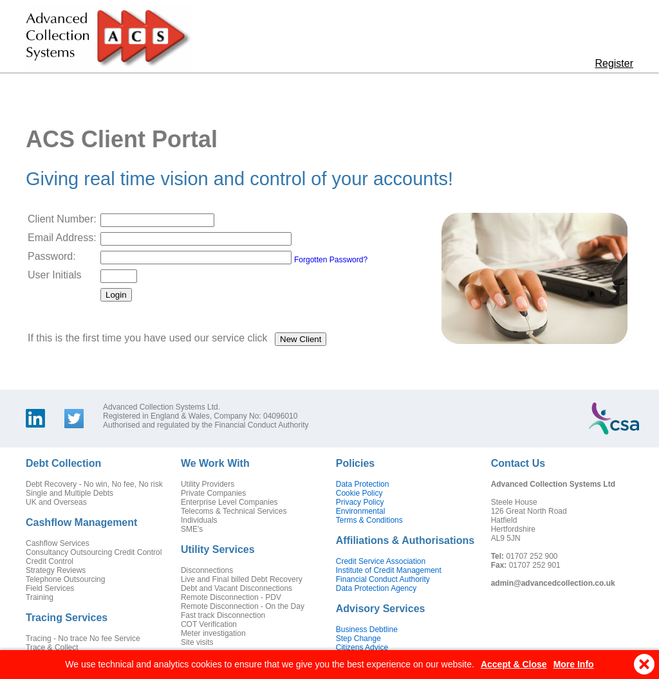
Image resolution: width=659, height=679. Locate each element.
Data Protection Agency (376, 588)
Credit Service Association (380, 561)
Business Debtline (367, 629)
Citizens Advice (362, 647)
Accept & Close (514, 664)
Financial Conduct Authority (383, 579)
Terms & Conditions (369, 520)
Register (614, 63)
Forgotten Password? (330, 259)
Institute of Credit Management (388, 570)
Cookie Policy (359, 493)
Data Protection (362, 484)
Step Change (358, 638)
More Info (573, 664)
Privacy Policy (360, 502)
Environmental (360, 511)
